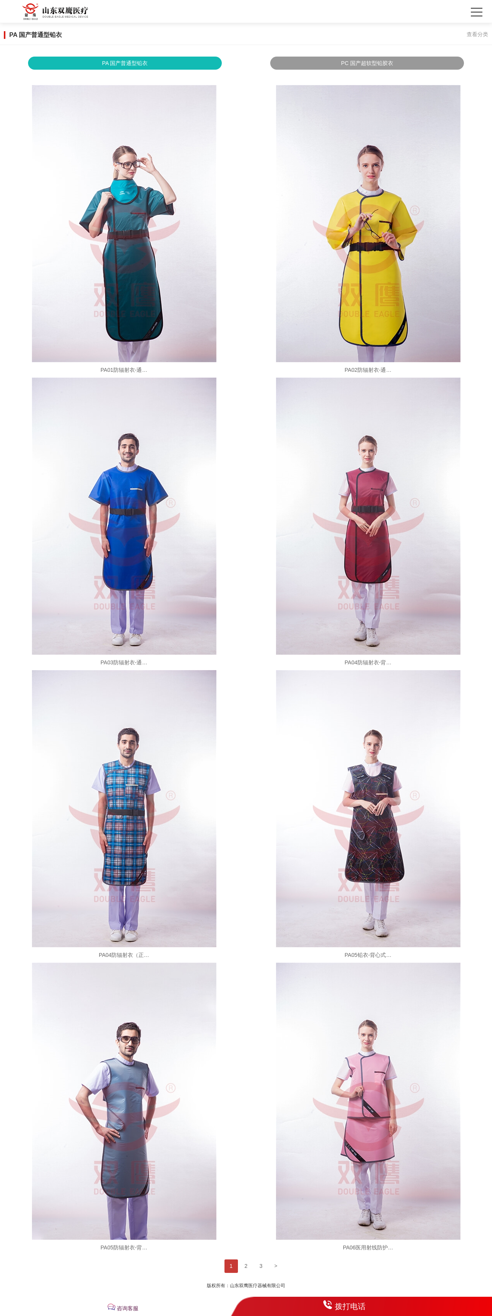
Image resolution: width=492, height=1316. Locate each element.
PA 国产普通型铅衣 (125, 63)
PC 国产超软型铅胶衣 (367, 63)
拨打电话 (350, 1306)
